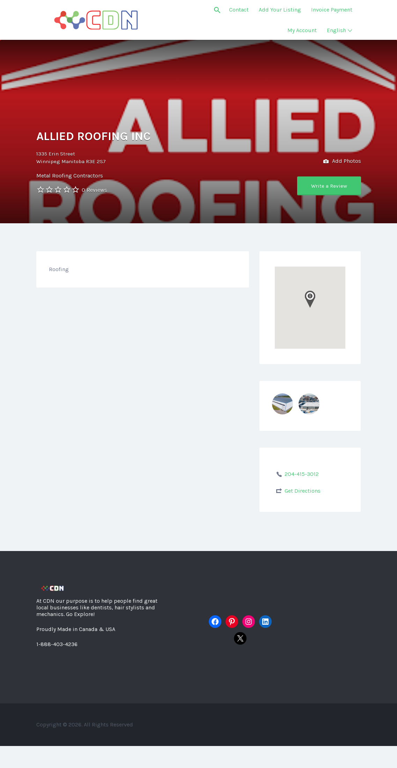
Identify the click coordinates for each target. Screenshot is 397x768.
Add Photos (342, 162)
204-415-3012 (302, 474)
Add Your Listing (280, 9)
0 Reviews (94, 190)
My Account (302, 30)
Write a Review (329, 186)
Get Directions (303, 490)
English (336, 30)
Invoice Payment (331, 9)
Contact (239, 9)
